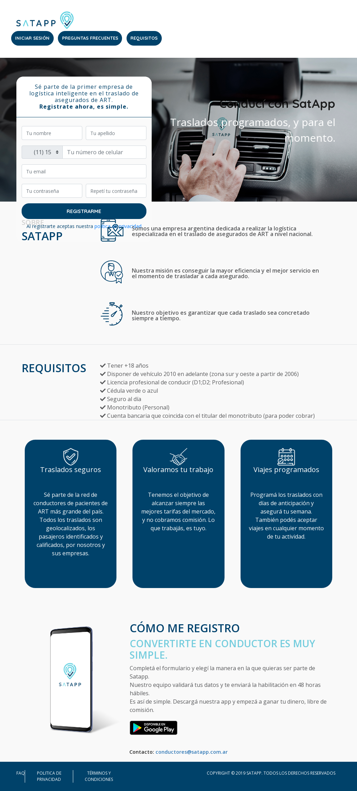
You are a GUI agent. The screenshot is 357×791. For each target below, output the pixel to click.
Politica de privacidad (49, 776)
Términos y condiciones (99, 776)
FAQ (20, 773)
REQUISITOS (144, 38)
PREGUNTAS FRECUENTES (90, 38)
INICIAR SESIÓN (32, 38)
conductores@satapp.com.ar (191, 752)
